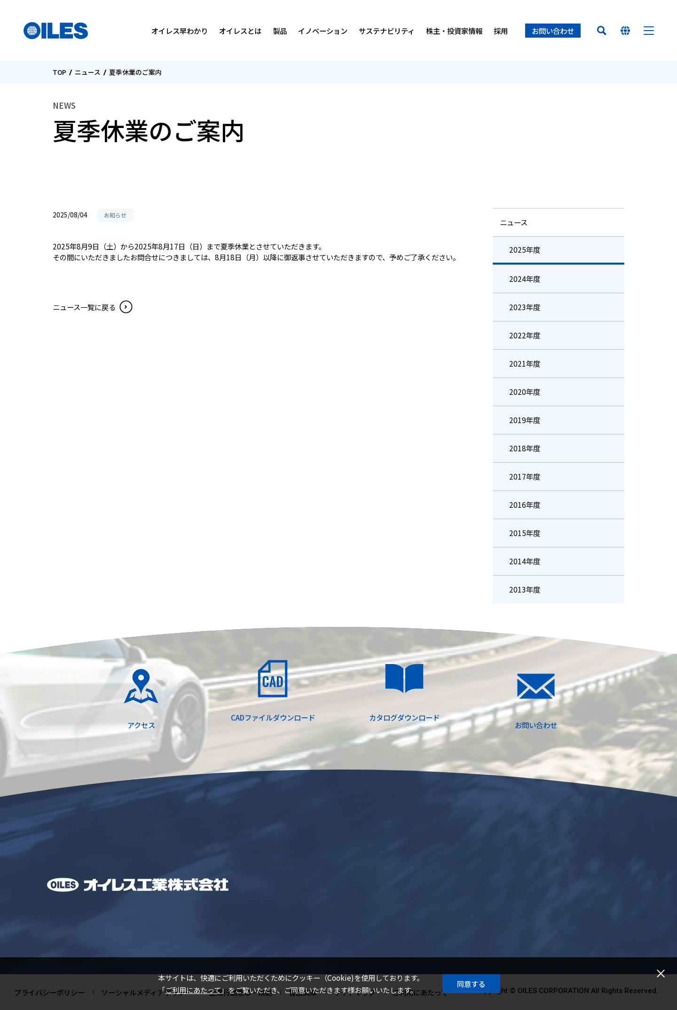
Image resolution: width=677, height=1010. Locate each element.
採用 (501, 30)
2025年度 (524, 249)
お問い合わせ (553, 30)
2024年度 (524, 278)
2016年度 (524, 504)
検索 (602, 30)
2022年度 (524, 335)
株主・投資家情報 (454, 30)
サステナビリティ (387, 30)
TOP (59, 72)
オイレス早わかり (179, 30)
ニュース (88, 72)
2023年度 (524, 307)
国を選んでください (625, 30)
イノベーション (322, 30)
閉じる (660, 973)
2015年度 (524, 533)
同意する (471, 983)
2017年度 (524, 476)
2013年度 (524, 589)
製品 (280, 30)
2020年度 (524, 391)
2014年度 (524, 561)
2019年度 (524, 420)
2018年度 (524, 448)
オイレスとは (240, 30)
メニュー (649, 30)
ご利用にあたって (193, 990)
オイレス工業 (56, 30)
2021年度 (524, 363)
